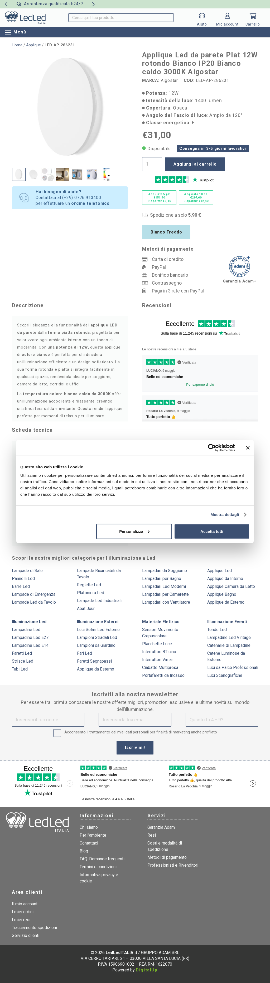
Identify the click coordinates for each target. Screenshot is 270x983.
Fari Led (84, 653)
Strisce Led (22, 661)
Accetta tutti (211, 531)
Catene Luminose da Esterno (226, 656)
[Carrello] (252, 17)
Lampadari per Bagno (161, 578)
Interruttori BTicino (159, 651)
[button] (15, 32)
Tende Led (217, 629)
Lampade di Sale (27, 570)
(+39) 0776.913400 (81, 197)
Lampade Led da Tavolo (34, 602)
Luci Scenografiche (224, 675)
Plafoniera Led (90, 592)
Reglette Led (89, 584)
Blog (84, 850)
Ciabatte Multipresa (160, 667)
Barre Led (21, 586)
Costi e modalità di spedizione (164, 846)
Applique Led (219, 570)
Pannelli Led (23, 578)
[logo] (25, 17)
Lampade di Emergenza (33, 594)
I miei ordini (22, 911)
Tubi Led (20, 669)
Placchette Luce (157, 643)
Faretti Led (22, 653)
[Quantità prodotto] (152, 164)
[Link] (227, 19)
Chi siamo (89, 827)
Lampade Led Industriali (99, 600)
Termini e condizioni (98, 866)
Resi (151, 835)
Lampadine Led (26, 629)
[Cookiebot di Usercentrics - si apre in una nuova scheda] (212, 448)
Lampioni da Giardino (96, 645)
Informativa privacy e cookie (99, 877)
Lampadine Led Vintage (229, 637)
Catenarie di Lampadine (228, 645)
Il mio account (24, 903)
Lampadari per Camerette (165, 594)
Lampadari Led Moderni (164, 586)
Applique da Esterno (225, 602)
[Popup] (202, 17)
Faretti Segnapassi (94, 661)
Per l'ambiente (93, 835)
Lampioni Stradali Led (97, 637)
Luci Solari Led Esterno (98, 629)
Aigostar (169, 80)
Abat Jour (86, 608)
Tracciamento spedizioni (34, 927)
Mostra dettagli (224, 514)
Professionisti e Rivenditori (172, 865)
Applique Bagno (221, 594)
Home (17, 45)
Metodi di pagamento (167, 857)
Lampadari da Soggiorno (164, 570)
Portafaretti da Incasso (163, 675)
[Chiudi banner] (248, 448)
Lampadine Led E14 (30, 645)
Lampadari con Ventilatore (166, 602)
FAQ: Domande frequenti (102, 858)
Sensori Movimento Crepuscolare (160, 632)
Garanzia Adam (161, 827)
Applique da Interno (225, 578)
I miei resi (21, 919)
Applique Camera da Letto (231, 586)
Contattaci (89, 843)
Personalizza (134, 531)
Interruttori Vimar (157, 659)
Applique (33, 45)
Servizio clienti (25, 935)
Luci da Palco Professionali (232, 667)
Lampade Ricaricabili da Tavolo (99, 573)
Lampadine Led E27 (30, 637)
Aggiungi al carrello (195, 164)
